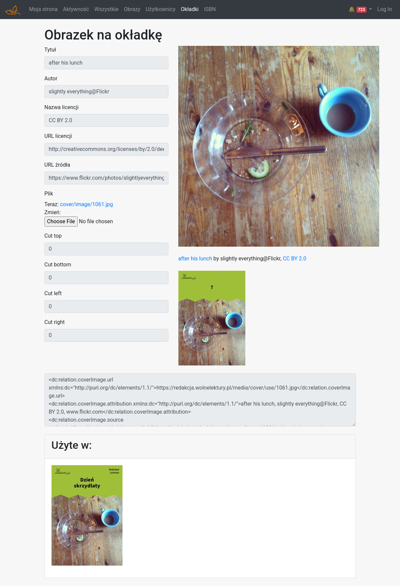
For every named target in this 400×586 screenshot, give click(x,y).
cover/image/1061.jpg (86, 204)
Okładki (189, 9)
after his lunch (195, 258)
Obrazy (132, 9)
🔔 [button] (358, 9)
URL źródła (57, 165)
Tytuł (50, 50)
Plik (49, 193)
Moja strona (43, 9)
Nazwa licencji (62, 107)
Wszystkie (106, 9)
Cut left (53, 293)
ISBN (210, 9)
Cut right (55, 322)
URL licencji (58, 136)
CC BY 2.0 (294, 258)
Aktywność (76, 9)
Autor (51, 78)
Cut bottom (58, 264)
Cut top (53, 236)
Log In (384, 9)
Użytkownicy (160, 9)
